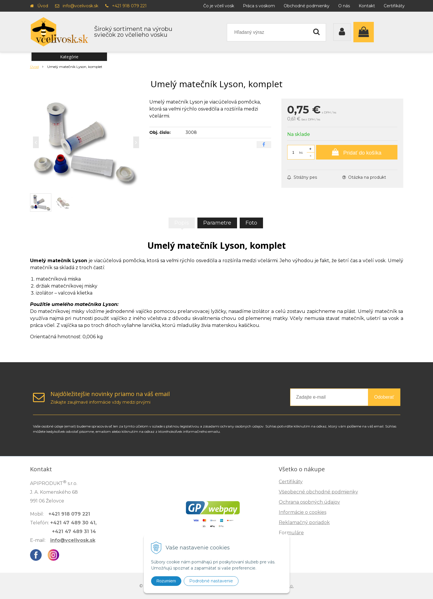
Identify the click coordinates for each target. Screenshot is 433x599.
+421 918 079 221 (129, 5)
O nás (344, 5)
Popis (181, 223)
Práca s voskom (259, 5)
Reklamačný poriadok (304, 522)
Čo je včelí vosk (218, 5)
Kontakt (367, 5)
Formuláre (291, 532)
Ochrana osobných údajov (309, 502)
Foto (251, 223)
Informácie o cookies (302, 512)
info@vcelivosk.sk (80, 5)
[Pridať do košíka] (356, 152)
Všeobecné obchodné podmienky (318, 492)
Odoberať (384, 397)
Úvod (42, 5)
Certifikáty (394, 5)
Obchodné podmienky (306, 5)
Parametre (217, 223)
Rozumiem (166, 581)
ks (301, 152)
